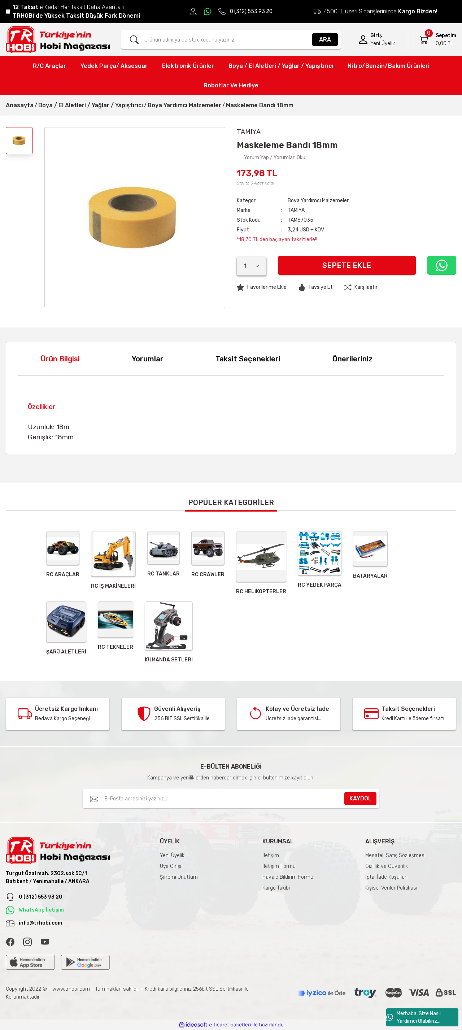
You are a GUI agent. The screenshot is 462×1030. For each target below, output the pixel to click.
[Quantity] (251, 266)
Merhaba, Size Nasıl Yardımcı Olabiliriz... (413, 1017)
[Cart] (424, 39)
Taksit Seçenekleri (247, 359)
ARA (325, 39)
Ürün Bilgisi (60, 359)
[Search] (231, 39)
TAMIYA (296, 210)
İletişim (270, 855)
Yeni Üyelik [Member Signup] (382, 43)
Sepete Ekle (346, 265)
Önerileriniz (352, 359)
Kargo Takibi (276, 888)
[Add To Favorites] (262, 287)
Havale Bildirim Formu (287, 877)
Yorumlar (148, 359)
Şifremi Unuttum (179, 877)
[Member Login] (363, 39)
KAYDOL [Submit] (360, 798)
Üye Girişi (170, 866)
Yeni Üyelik (172, 855)
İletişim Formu (279, 866)
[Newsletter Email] (231, 798)
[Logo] (58, 39)
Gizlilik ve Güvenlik (386, 866)
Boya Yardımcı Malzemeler (318, 200)
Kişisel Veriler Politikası (391, 888)
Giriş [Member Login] (376, 35)
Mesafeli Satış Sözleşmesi (395, 855)
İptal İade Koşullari (386, 877)
